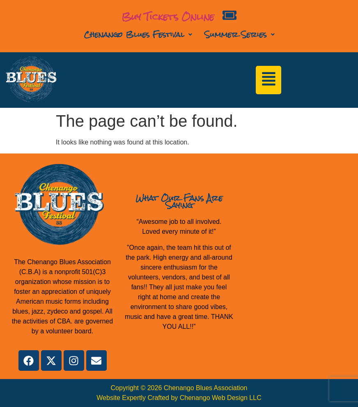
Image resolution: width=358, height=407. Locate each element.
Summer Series (239, 34)
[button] (138, 34)
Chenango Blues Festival (138, 34)
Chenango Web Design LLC (221, 397)
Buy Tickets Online (168, 16)
